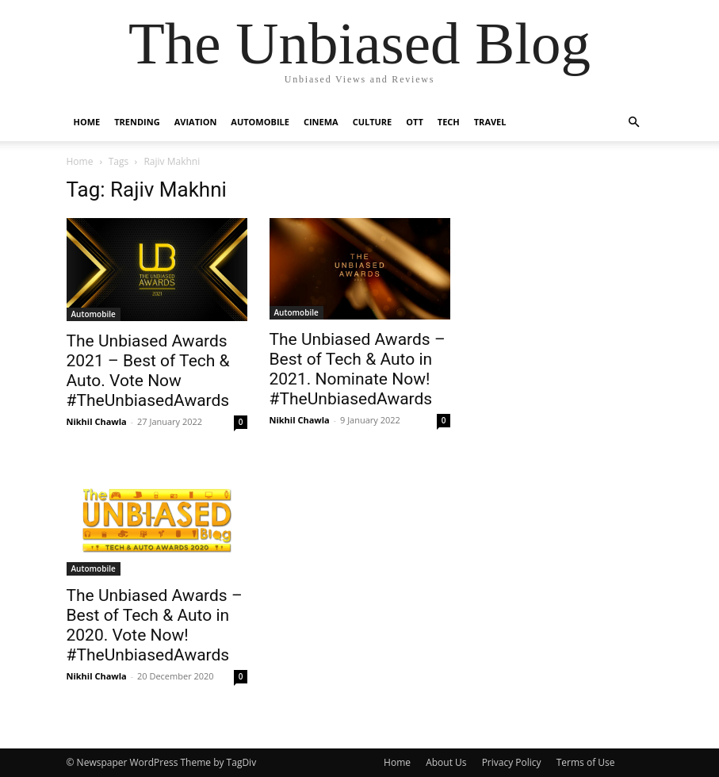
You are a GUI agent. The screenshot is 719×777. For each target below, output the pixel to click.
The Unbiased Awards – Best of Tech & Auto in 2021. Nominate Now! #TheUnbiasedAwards (358, 369)
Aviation (195, 122)
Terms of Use (585, 762)
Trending (136, 122)
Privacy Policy (511, 762)
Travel (490, 122)
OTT (414, 122)
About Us (446, 762)
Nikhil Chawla (97, 421)
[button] (634, 122)
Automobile (260, 122)
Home (87, 122)
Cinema (321, 122)
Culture (372, 122)
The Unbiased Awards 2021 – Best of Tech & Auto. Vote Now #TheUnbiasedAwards (148, 370)
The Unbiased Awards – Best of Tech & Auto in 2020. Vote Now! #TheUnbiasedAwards (155, 625)
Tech (449, 122)
